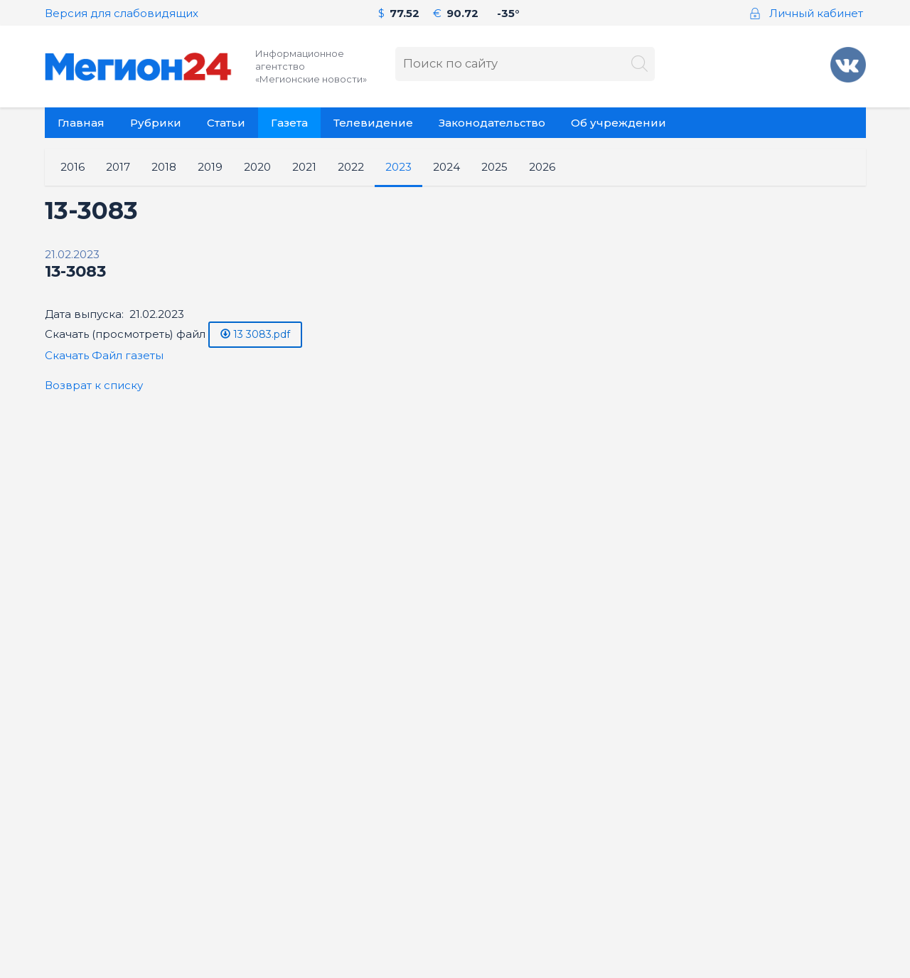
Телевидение (373, 122)
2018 (163, 167)
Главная (81, 122)
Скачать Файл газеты (104, 355)
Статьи (226, 122)
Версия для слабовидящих (121, 13)
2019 (210, 167)
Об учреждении (618, 122)
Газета (289, 122)
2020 (257, 167)
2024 (446, 167)
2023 (398, 167)
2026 (542, 167)
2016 (72, 167)
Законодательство (492, 122)
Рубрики (155, 122)
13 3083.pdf (255, 334)
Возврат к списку (94, 385)
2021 (304, 167)
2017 (118, 167)
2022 (351, 167)
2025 (494, 167)
